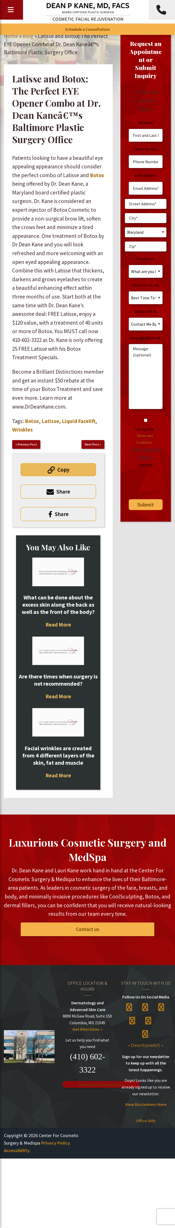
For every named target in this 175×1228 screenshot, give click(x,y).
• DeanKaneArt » (145, 1045)
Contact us (87, 929)
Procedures (145, 258)
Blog (27, 36)
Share (63, 491)
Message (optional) (146, 337)
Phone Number (145, 149)
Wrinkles (22, 429)
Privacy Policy (55, 1143)
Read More (58, 624)
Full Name (145, 122)
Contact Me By (146, 311)
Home (11, 36)
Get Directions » (87, 1029)
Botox (97, 175)
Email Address (146, 175)
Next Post (92, 444)
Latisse (50, 421)
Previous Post (27, 444)
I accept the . (144, 435)
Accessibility (16, 1150)
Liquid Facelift (78, 421)
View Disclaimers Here (145, 1104)
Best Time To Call (146, 285)
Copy (63, 469)
